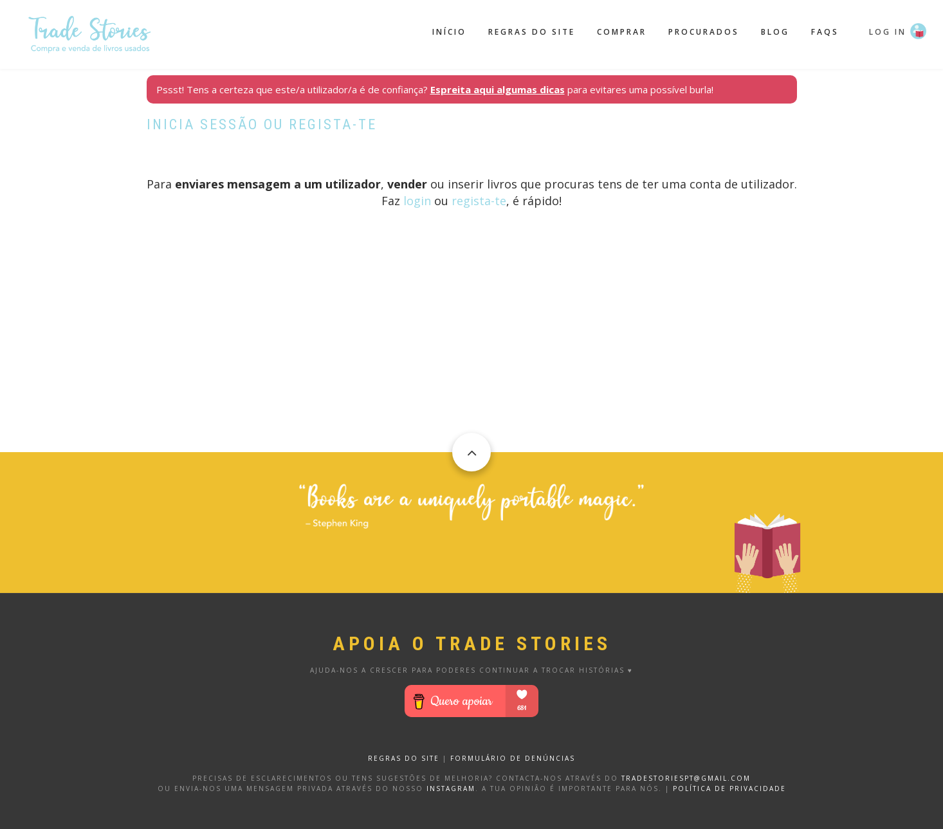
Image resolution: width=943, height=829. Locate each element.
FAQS (825, 31)
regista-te (479, 200)
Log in (887, 31)
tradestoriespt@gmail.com (686, 778)
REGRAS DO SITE (403, 758)
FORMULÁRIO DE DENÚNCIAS (512, 758)
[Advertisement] (472, 362)
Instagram (450, 788)
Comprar (621, 31)
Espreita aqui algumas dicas (497, 89)
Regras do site (531, 31)
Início (449, 31)
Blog (775, 31)
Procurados (703, 31)
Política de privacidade (729, 788)
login (417, 200)
